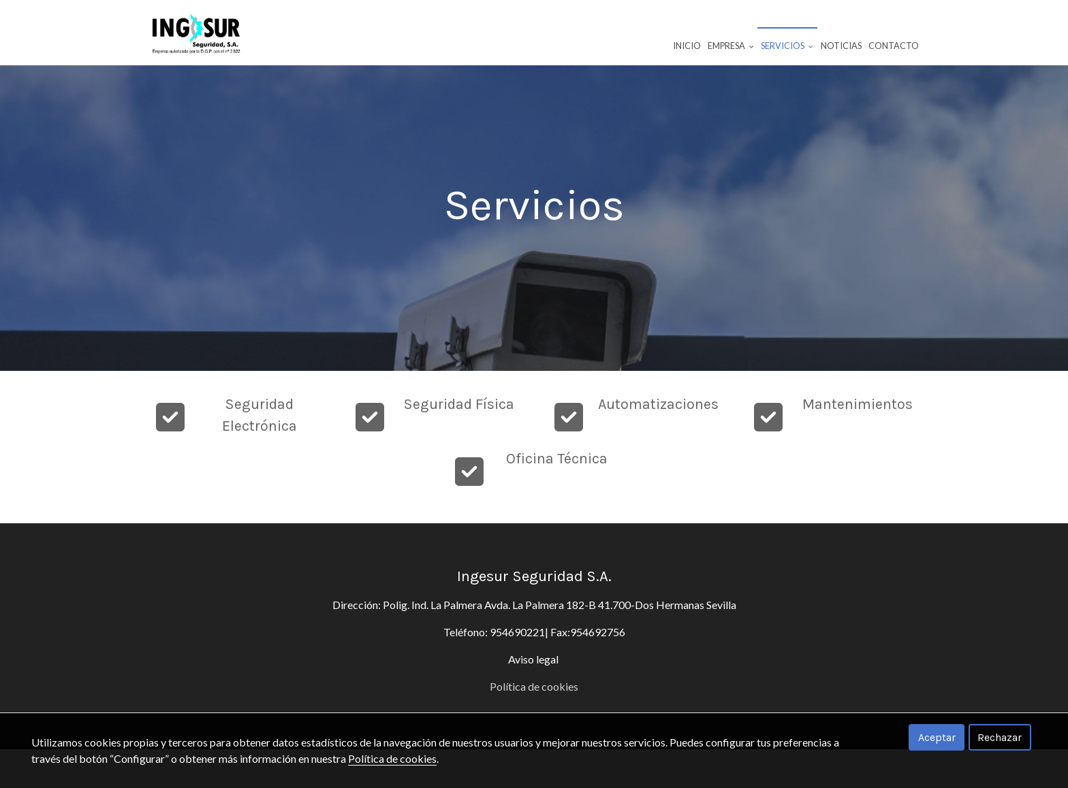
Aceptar (937, 737)
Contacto (893, 45)
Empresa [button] (731, 45)
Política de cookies (392, 758)
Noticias (841, 45)
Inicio (687, 45)
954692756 (597, 670)
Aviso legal (534, 697)
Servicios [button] (787, 45)
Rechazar (999, 737)
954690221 (517, 670)
